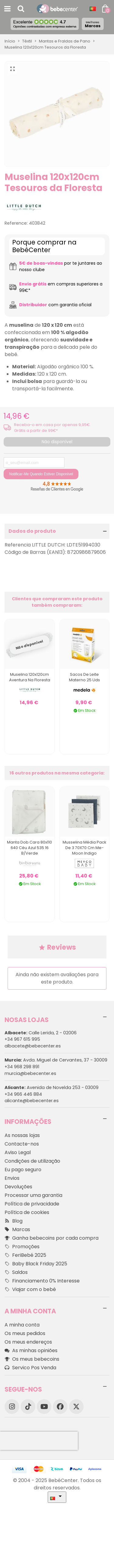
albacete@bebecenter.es (33, 1046)
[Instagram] (12, 1406)
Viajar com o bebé (30, 1289)
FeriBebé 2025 (25, 1255)
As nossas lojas (22, 1135)
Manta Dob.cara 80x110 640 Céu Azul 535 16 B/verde (29, 848)
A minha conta (22, 1324)
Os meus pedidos (25, 1333)
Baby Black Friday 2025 (36, 1264)
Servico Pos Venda (30, 1367)
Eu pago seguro (23, 1169)
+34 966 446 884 (23, 1094)
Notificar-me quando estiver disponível (41, 474)
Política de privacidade (32, 1203)
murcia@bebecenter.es (30, 1073)
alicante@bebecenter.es (32, 1101)
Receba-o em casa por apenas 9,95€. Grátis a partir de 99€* (52, 427)
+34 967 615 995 (22, 1039)
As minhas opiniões (31, 1350)
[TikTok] (28, 1406)
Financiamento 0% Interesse (42, 1281)
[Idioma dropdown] (93, 9)
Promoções (22, 1246)
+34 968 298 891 (22, 1067)
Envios (12, 1178)
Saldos (16, 1272)
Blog (13, 1221)
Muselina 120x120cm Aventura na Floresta (29, 677)
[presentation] (39, 1441)
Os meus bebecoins (32, 1359)
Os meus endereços (28, 1341)
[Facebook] (60, 1406)
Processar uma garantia (33, 1195)
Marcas (93, 24)
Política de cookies (27, 1212)
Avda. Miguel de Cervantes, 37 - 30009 (56, 1060)
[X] (76, 1406)
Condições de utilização (32, 1160)
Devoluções (18, 1186)
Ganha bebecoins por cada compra (51, 1238)
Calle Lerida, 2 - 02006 (41, 1033)
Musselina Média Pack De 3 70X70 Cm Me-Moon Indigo (84, 848)
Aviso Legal (18, 1152)
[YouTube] (44, 1406)
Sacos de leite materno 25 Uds (84, 677)
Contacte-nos (22, 1143)
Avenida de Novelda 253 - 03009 (51, 1087)
